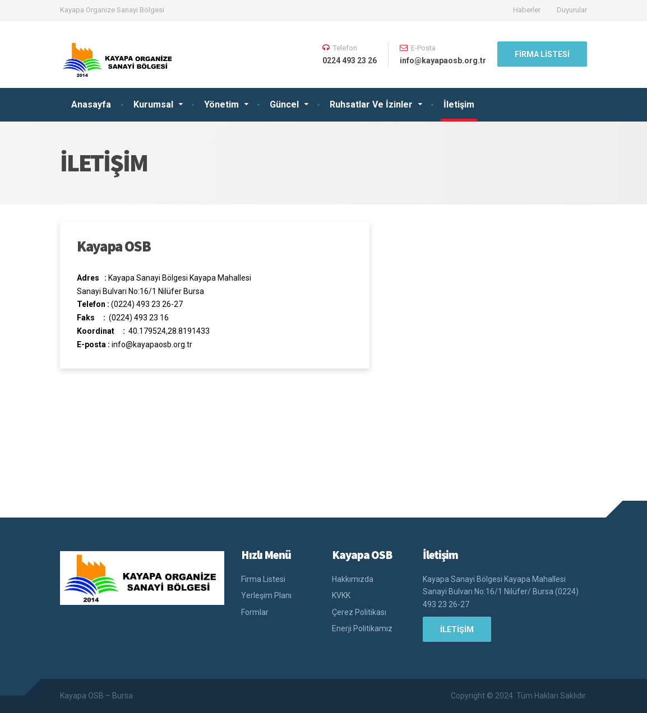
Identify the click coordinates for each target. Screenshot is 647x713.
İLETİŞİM (457, 629)
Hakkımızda (352, 579)
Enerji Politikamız (362, 628)
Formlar (255, 612)
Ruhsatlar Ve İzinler (371, 104)
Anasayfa (91, 104)
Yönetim (221, 104)
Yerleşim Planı (266, 595)
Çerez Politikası (359, 612)
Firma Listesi (542, 54)
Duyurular (572, 10)
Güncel (284, 104)
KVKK (341, 595)
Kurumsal (153, 104)
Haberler (526, 10)
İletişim (458, 104)
